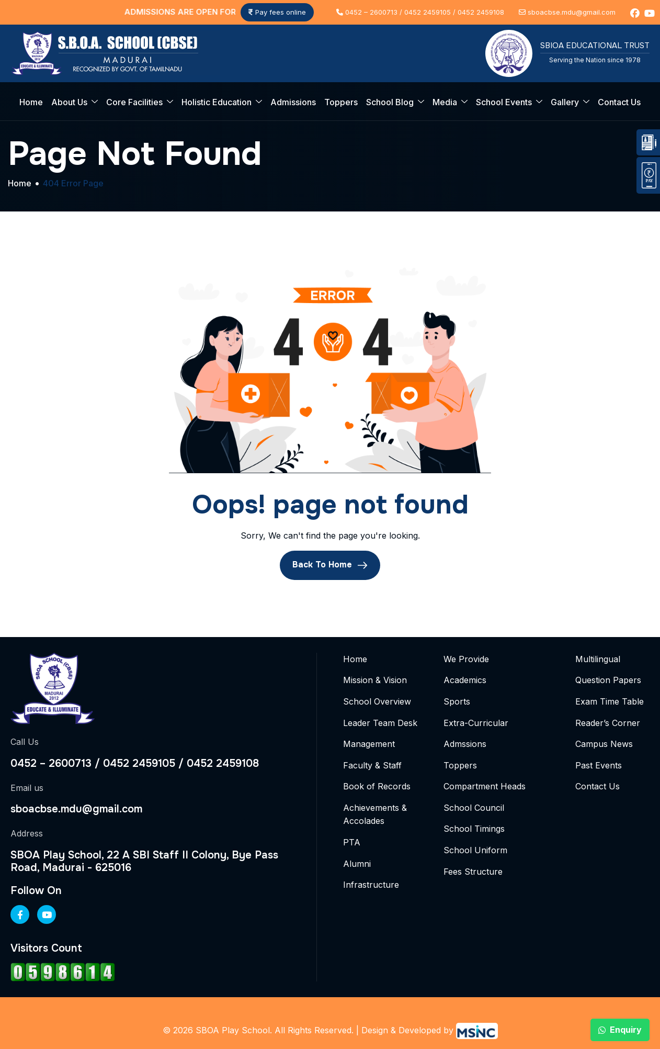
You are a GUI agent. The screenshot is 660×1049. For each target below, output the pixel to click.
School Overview (377, 701)
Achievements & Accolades (375, 814)
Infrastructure (371, 884)
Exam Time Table (609, 701)
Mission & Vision (375, 680)
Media (450, 102)
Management (369, 744)
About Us (74, 102)
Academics (464, 680)
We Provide (466, 659)
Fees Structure (473, 871)
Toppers (341, 102)
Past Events (598, 765)
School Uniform (475, 850)
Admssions (464, 744)
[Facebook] (19, 914)
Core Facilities (139, 102)
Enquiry (620, 1029)
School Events (509, 102)
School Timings (474, 828)
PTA (351, 842)
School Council (473, 807)
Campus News (604, 744)
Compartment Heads (484, 786)
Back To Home (330, 565)
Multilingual (597, 659)
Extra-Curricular (475, 723)
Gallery (570, 102)
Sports (456, 701)
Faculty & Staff (372, 765)
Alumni (357, 863)
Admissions (293, 102)
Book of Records (377, 786)
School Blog (395, 102)
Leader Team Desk (380, 723)
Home (31, 102)
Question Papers (608, 680)
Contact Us (619, 102)
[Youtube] (46, 914)
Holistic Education (221, 102)
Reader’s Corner (607, 723)
